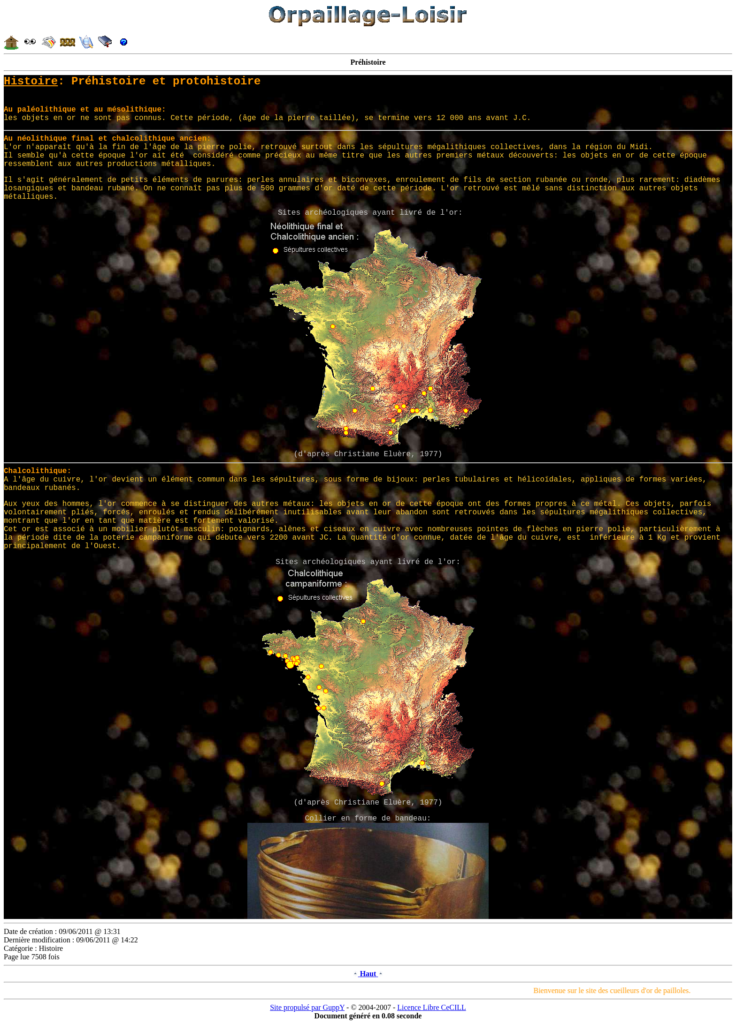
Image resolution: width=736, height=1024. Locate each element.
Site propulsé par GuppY (307, 1007)
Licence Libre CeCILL (431, 1007)
